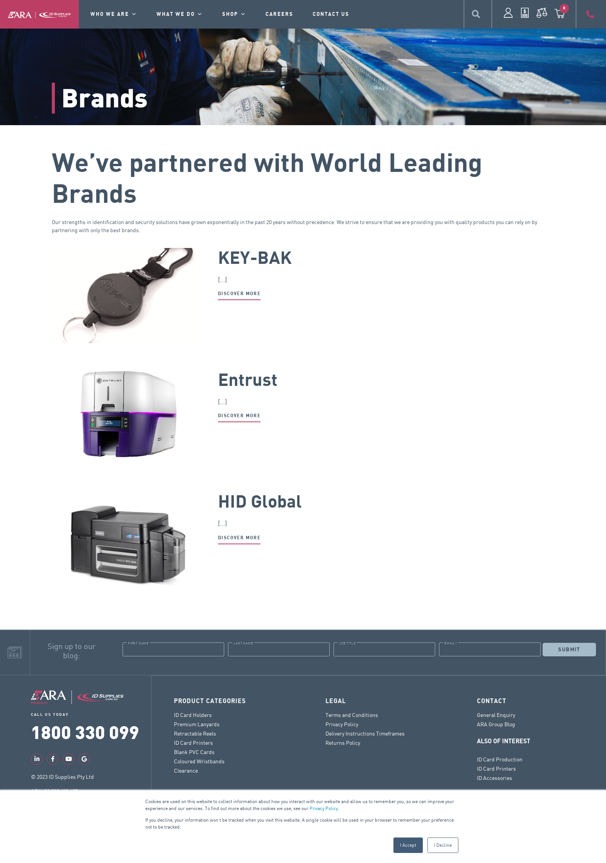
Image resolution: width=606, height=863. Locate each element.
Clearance (186, 770)
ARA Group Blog (496, 723)
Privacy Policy (324, 808)
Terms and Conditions (351, 714)
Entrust (247, 380)
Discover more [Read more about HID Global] (239, 537)
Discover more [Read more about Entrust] (239, 415)
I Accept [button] (408, 845)
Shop (234, 14)
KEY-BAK (255, 258)
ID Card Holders (193, 714)
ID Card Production (500, 759)
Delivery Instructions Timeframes (365, 733)
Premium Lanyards (197, 723)
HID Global (260, 502)
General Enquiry (496, 714)
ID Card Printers (193, 742)
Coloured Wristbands (199, 761)
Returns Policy (342, 742)
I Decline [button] (443, 845)
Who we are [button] (113, 14)
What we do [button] (180, 14)
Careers (279, 14)
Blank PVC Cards (194, 751)
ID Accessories (494, 777)
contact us (331, 14)
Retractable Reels (195, 733)
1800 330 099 (85, 731)
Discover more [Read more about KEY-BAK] (239, 293)
